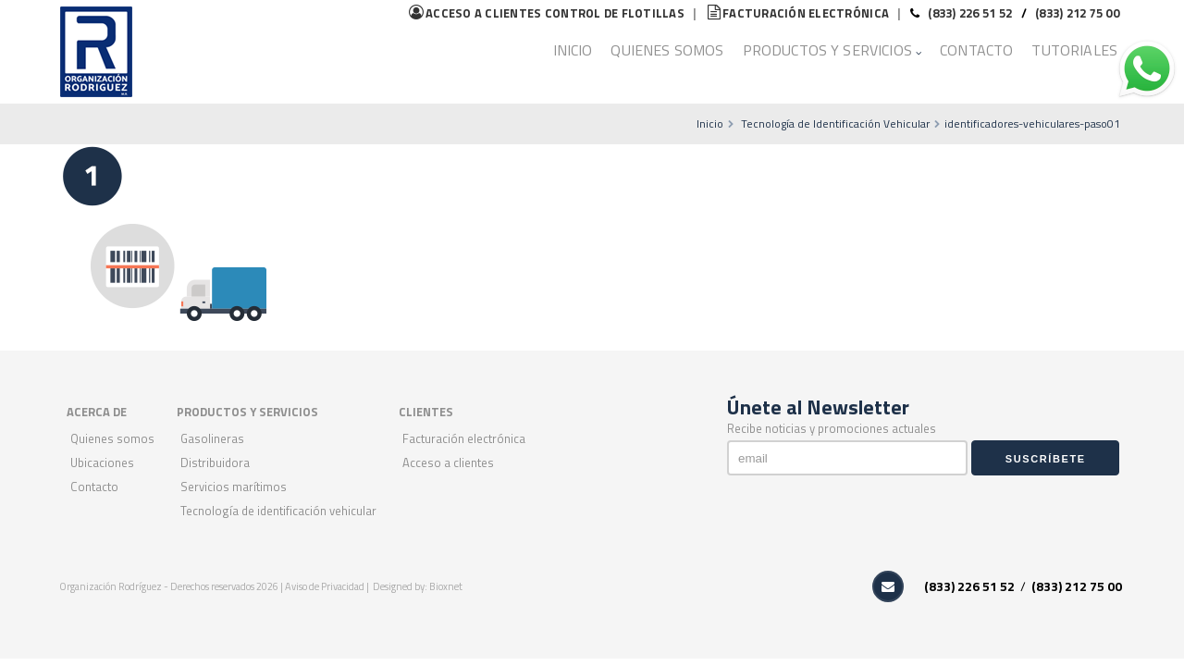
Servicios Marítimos (233, 486)
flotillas (546, 13)
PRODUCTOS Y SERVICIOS (247, 411)
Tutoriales (1074, 50)
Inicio (573, 50)
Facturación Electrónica (463, 438)
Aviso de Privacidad (325, 586)
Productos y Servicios (827, 50)
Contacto (976, 50)
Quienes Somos (666, 50)
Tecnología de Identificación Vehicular (835, 123)
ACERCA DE (97, 411)
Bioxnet (445, 586)
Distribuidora (215, 462)
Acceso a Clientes (448, 462)
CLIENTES (426, 411)
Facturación (798, 13)
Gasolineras (212, 438)
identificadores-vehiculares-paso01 (1032, 123)
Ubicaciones (102, 462)
